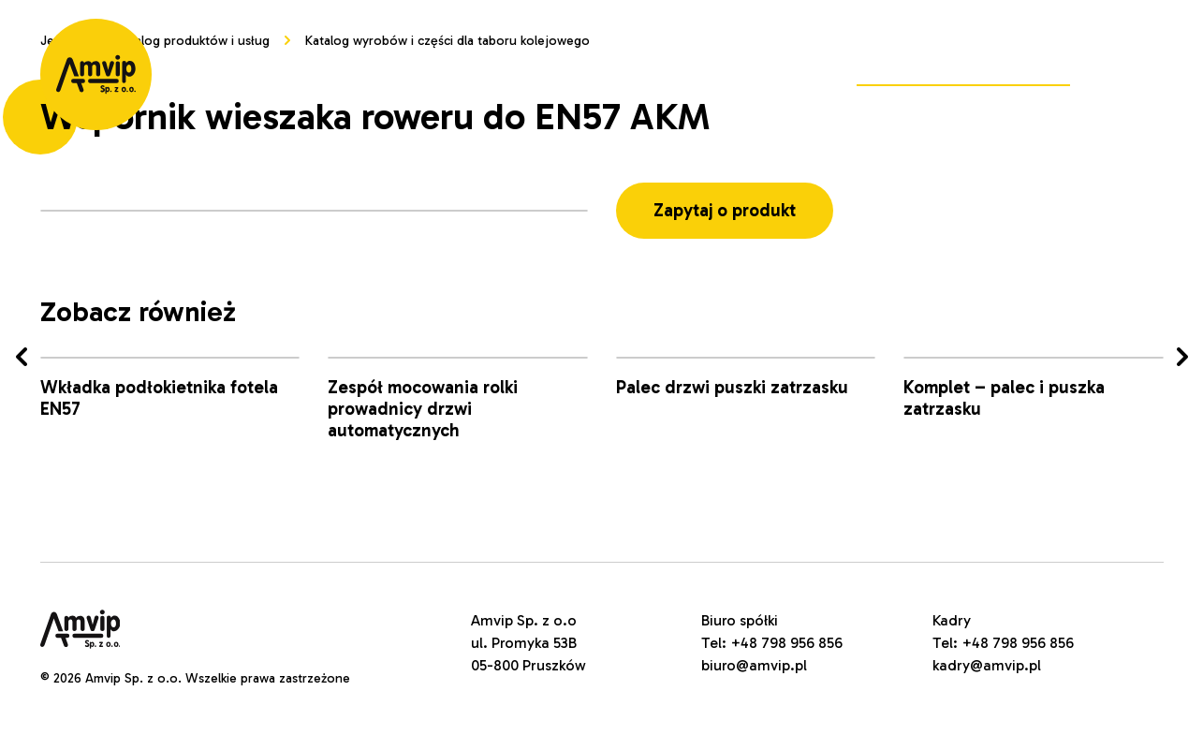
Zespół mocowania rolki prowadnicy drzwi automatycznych (423, 408)
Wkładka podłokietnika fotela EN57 (159, 397)
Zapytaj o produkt (724, 210)
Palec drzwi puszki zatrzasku (732, 387)
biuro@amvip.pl (754, 665)
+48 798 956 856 (786, 643)
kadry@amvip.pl (986, 665)
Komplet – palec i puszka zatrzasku (1004, 397)
